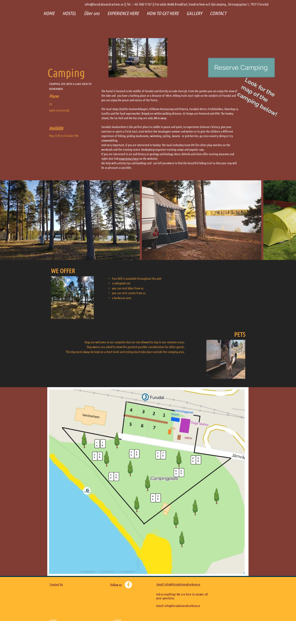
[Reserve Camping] (241, 67)
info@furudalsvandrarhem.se (182, 606)
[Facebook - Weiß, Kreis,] (128, 584)
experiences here (129, 158)
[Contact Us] (68, 585)
